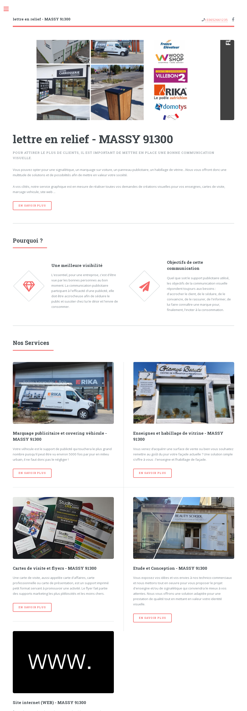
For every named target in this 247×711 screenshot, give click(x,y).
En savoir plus (32, 205)
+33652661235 (216, 20)
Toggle (8, 9)
